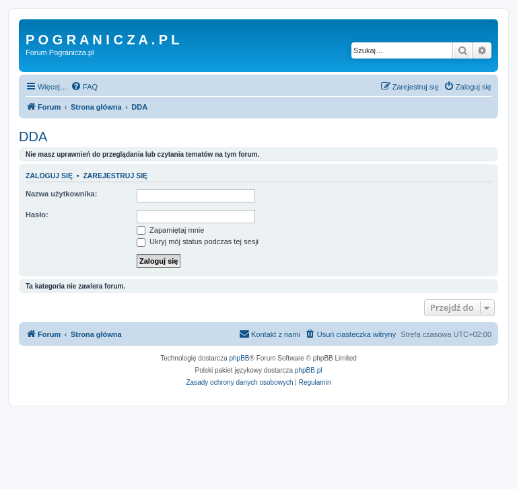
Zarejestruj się (115, 176)
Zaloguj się (49, 176)
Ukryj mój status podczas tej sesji (197, 241)
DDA (33, 136)
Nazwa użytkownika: (61, 194)
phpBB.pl (308, 370)
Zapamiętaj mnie (170, 230)
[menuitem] (84, 87)
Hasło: (37, 215)
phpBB (240, 358)
